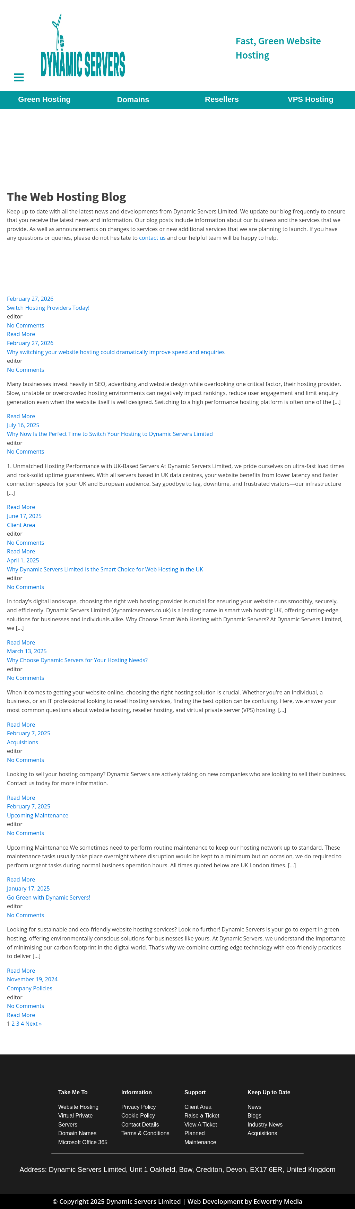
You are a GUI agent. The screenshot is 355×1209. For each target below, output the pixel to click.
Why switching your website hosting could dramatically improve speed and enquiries (116, 352)
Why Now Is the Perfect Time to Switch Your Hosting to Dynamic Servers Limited (110, 434)
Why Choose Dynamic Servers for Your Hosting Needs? (77, 660)
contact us (153, 238)
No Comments (25, 325)
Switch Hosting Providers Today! (48, 308)
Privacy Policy (138, 1107)
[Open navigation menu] (19, 78)
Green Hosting (44, 99)
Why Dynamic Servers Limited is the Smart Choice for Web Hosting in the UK (105, 569)
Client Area (21, 525)
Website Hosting (78, 1107)
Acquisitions (22, 742)
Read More (21, 334)
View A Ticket (200, 1125)
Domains (133, 99)
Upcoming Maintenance (37, 815)
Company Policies (29, 988)
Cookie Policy (138, 1116)
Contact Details (140, 1125)
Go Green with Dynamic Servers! (48, 897)
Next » (33, 1023)
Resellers (222, 99)
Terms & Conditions (145, 1133)
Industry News (265, 1125)
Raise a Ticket (201, 1116)
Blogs (254, 1116)
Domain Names (77, 1133)
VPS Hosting (311, 99)
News (254, 1107)
